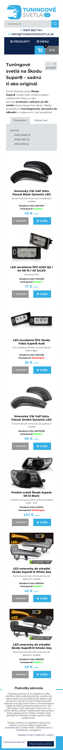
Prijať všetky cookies (41, 744)
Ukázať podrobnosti (14, 742)
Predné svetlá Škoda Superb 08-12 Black (31, 494)
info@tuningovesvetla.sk (31, 34)
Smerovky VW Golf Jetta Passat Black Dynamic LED (31, 192)
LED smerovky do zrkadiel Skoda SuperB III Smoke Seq (31, 646)
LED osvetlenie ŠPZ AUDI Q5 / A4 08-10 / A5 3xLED (31, 269)
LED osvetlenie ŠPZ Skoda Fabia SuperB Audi (31, 342)
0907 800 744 (31, 30)
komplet (19, 221)
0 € (52, 50)
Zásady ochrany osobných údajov (36, 735)
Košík (42, 220)
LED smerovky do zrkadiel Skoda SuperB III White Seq (31, 570)
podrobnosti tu (13, 727)
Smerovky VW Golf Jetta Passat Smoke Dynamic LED (31, 418)
